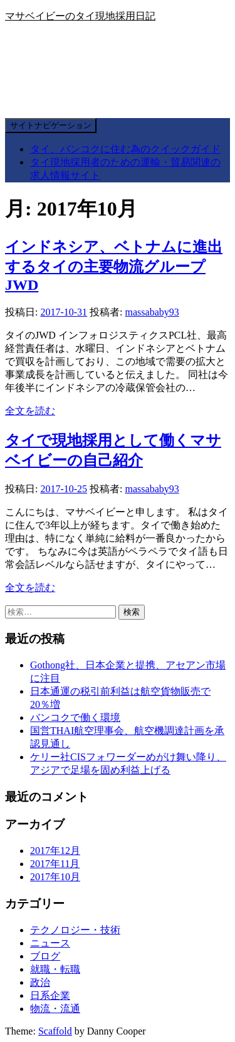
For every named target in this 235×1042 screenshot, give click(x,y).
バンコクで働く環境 (75, 717)
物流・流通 (55, 1008)
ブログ (45, 956)
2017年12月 (55, 850)
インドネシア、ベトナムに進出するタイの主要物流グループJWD (113, 266)
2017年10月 (55, 876)
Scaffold (55, 1031)
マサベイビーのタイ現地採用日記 (80, 16)
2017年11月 (55, 863)
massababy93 (152, 312)
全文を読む (30, 410)
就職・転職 (55, 969)
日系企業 (50, 995)
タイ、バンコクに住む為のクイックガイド (125, 149)
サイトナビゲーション (50, 125)
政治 (40, 982)
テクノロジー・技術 (75, 930)
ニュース (50, 943)
